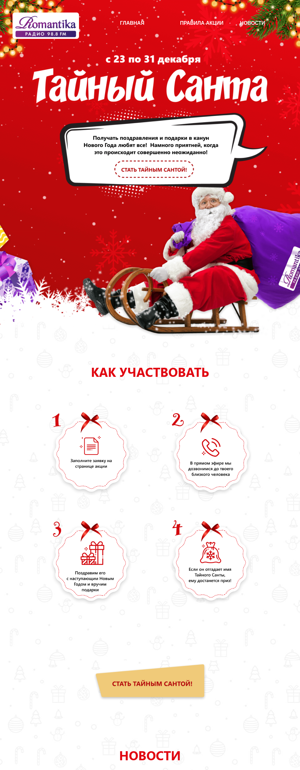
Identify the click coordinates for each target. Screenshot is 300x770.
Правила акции (202, 23)
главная (132, 23)
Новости (252, 23)
